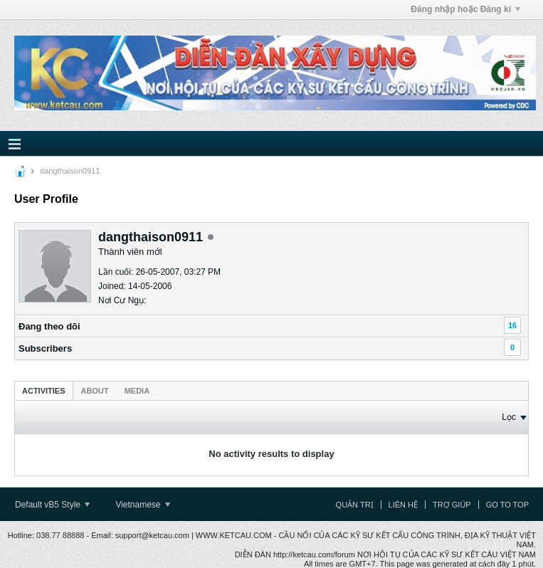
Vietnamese (142, 505)
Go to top (507, 504)
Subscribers (45, 348)
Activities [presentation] (43, 390)
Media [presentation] (137, 390)
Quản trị (355, 504)
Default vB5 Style (52, 505)
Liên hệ (403, 504)
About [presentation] (95, 390)
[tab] (43, 390)
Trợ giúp (452, 504)
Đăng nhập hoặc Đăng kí (465, 9)
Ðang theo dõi (49, 326)
